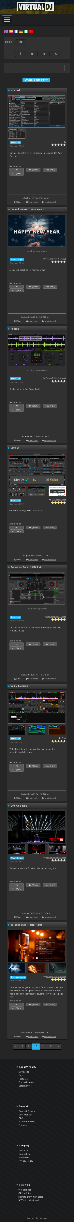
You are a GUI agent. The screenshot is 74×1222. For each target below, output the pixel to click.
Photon (14, 329)
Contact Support (27, 1111)
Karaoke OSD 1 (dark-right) (26, 925)
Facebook (25, 1189)
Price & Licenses (27, 1082)
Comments (33, 202)
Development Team (56, 617)
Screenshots (25, 1085)
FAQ (21, 1118)
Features (23, 1079)
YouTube (25, 1193)
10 (35, 1046)
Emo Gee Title (18, 805)
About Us (23, 1150)
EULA (21, 1164)
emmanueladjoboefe (56, 857)
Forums (23, 1125)
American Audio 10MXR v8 (25, 567)
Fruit (64, 738)
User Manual (25, 1114)
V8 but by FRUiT (19, 686)
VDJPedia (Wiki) (27, 1121)
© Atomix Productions (37, 1218)
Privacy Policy (26, 1160)
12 (51, 1046)
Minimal (15, 90)
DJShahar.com (59, 500)
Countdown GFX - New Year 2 (27, 209)
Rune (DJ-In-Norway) (56, 259)
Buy (21, 1075)
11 (43, 1046)
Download (24, 1071)
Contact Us (24, 1154)
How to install (50, 202)
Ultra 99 (14, 448)
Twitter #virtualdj (29, 1200)
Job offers (24, 1157)
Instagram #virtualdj (31, 1196)
